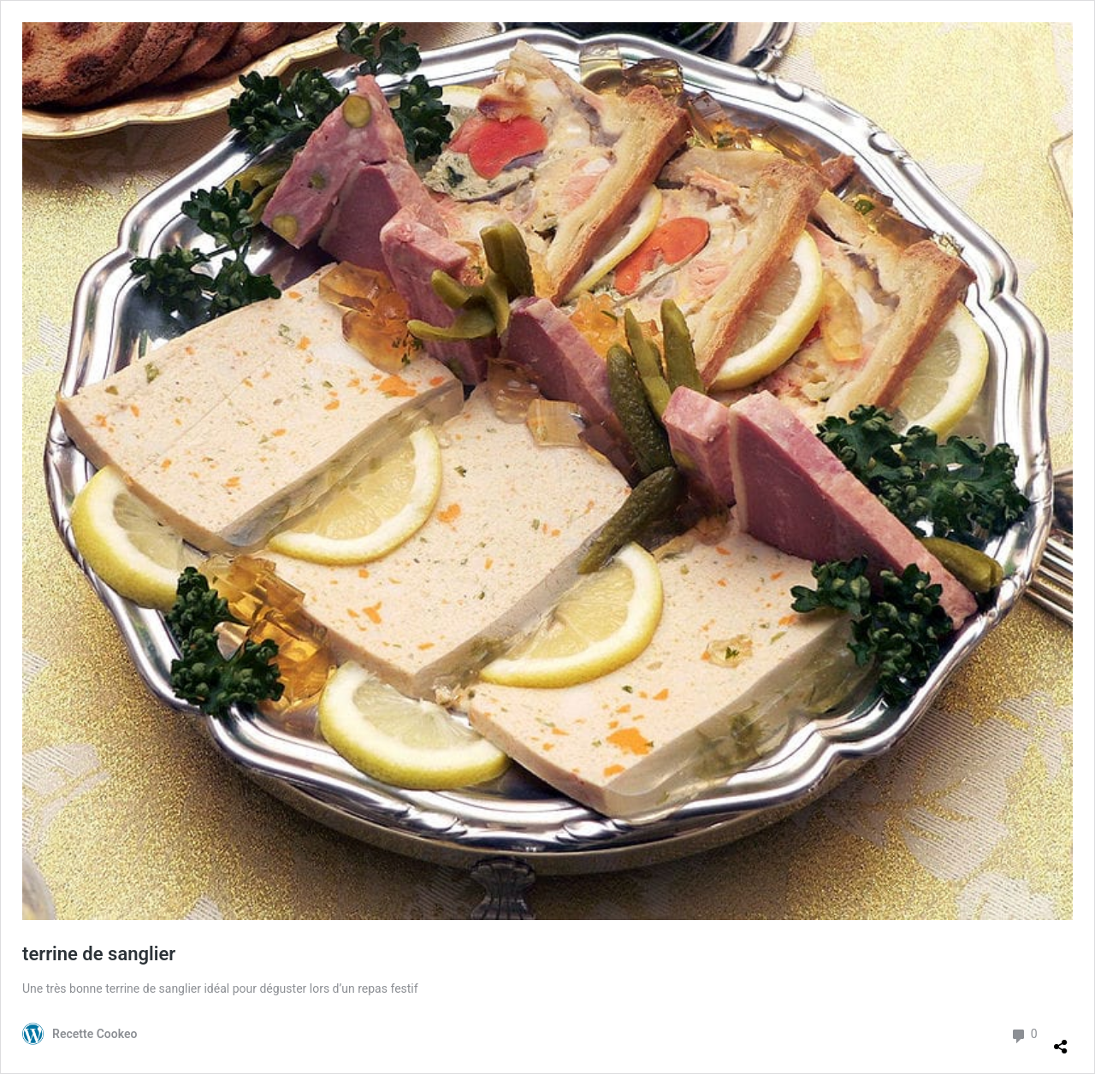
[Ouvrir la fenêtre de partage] (1061, 1040)
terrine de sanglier (98, 954)
